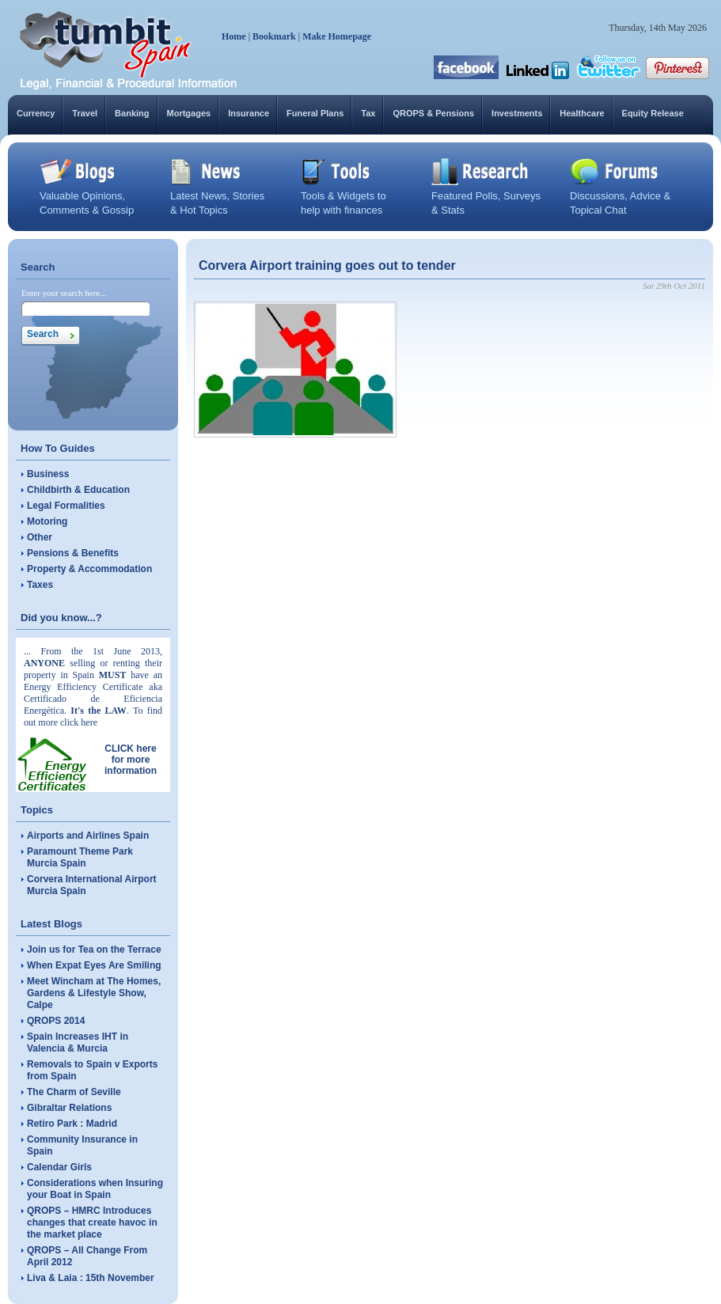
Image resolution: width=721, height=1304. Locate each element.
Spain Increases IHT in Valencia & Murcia (77, 1042)
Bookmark (274, 36)
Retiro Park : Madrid (72, 1123)
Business (48, 474)
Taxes (40, 584)
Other (39, 537)
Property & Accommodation (89, 568)
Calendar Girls (59, 1167)
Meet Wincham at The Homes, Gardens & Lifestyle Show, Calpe (94, 993)
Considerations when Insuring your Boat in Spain (95, 1188)
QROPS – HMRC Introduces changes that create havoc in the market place (92, 1222)
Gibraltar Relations (69, 1107)
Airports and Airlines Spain (88, 835)
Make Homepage (336, 36)
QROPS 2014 (56, 1020)
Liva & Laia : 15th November (90, 1277)
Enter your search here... (64, 293)
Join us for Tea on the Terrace (94, 949)
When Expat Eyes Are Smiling (94, 965)
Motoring (47, 521)
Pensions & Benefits (73, 553)
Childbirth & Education (78, 489)
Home (234, 36)
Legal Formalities (66, 505)
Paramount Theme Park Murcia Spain (80, 857)
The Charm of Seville (74, 1091)
